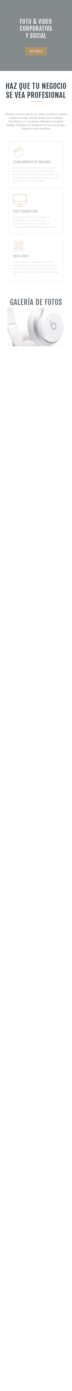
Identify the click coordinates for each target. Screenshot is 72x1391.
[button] (36, 54)
